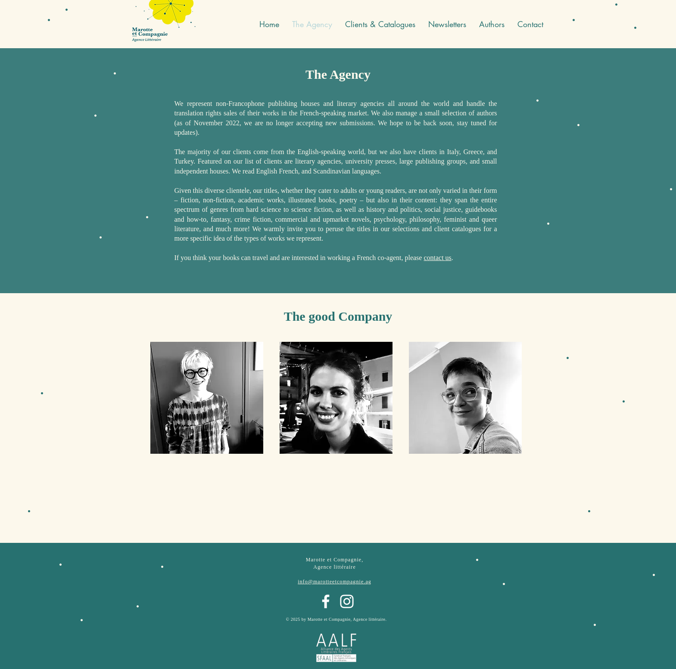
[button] (447, 24)
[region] (207, 408)
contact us (437, 257)
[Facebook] (326, 601)
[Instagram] (347, 601)
